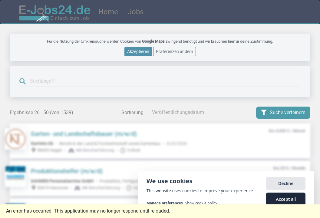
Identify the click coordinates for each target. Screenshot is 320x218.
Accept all (286, 200)
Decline (286, 184)
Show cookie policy (201, 203)
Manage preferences (165, 203)
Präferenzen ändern (174, 51)
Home (108, 12)
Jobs (136, 12)
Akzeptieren (138, 51)
